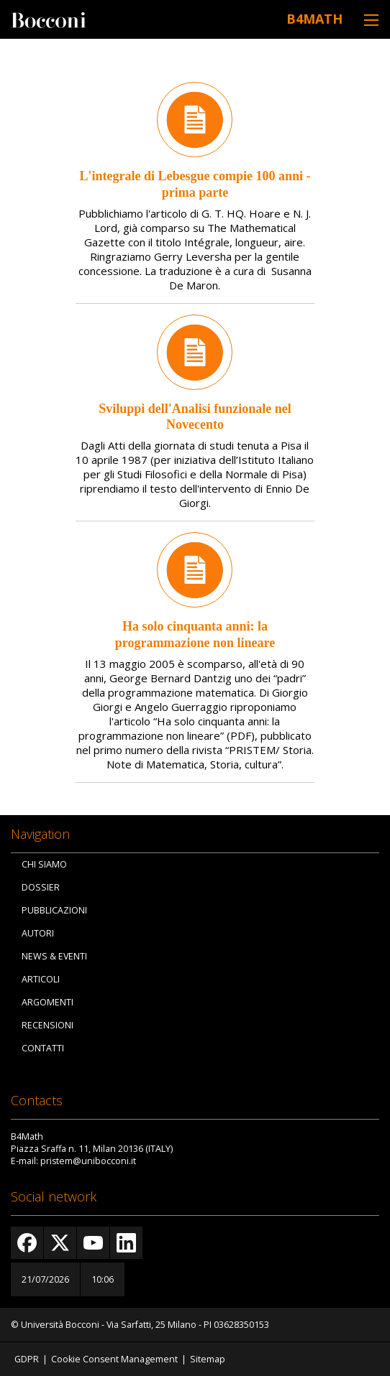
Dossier (41, 887)
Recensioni (47, 1025)
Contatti (43, 1048)
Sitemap (207, 1359)
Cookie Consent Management (114, 1359)
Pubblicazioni (54, 910)
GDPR (26, 1359)
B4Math (314, 18)
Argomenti (47, 1002)
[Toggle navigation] (371, 20)
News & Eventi (54, 956)
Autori (38, 933)
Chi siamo (44, 864)
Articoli (41, 979)
